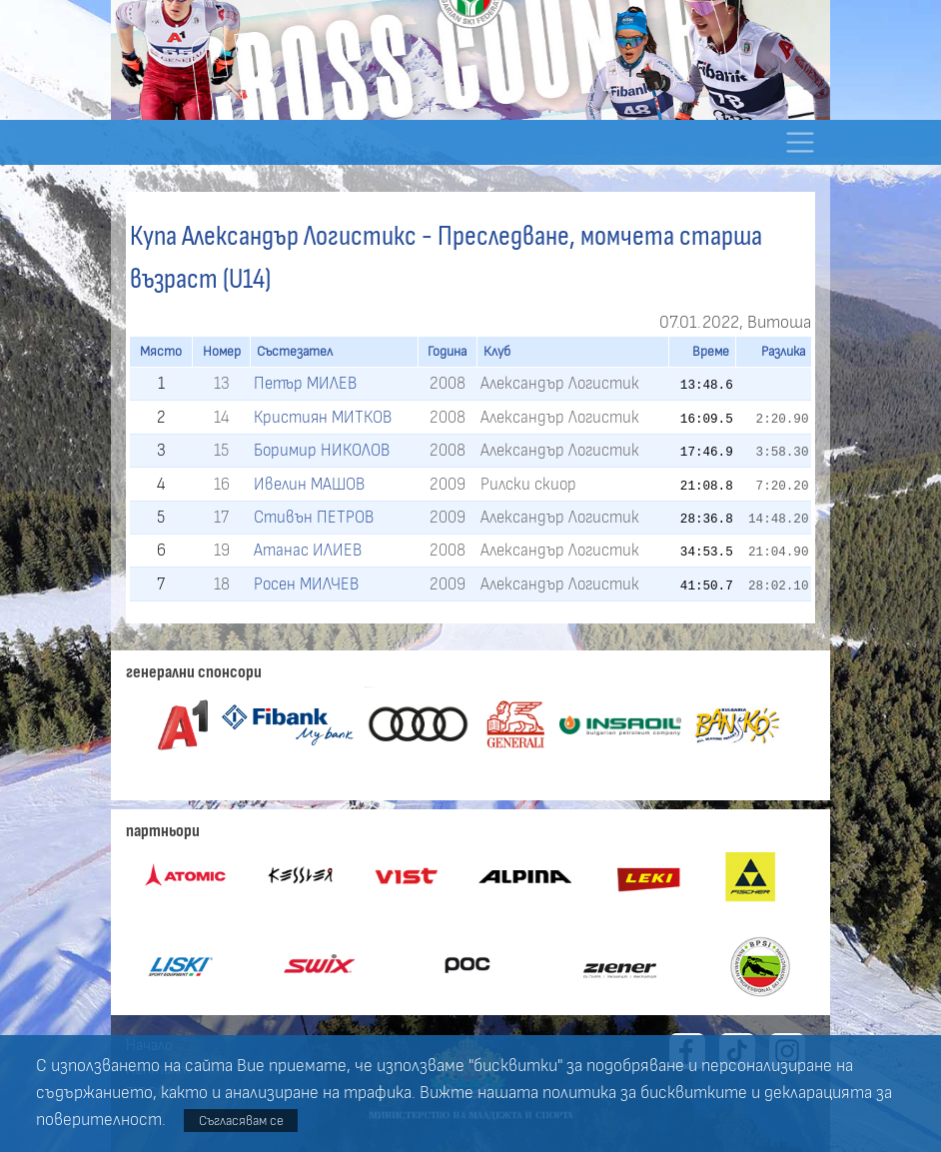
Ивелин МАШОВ (309, 484)
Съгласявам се (241, 1120)
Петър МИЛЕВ (305, 383)
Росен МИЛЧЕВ (306, 584)
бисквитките (693, 1093)
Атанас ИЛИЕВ (308, 550)
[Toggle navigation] (799, 142)
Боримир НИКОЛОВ (322, 450)
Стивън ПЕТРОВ (314, 517)
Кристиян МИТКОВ (323, 417)
